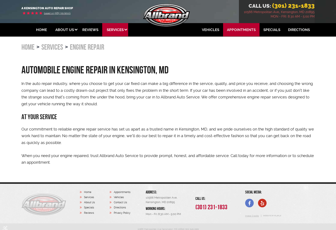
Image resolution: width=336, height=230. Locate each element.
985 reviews (57, 13)
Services (115, 30)
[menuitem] (41, 29)
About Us (64, 30)
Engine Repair (87, 47)
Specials (271, 30)
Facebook (249, 203)
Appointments (241, 30)
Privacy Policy (122, 212)
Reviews (90, 30)
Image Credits (252, 216)
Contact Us (120, 202)
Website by (272, 216)
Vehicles (210, 30)
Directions (299, 30)
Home (41, 30)
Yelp (262, 203)
